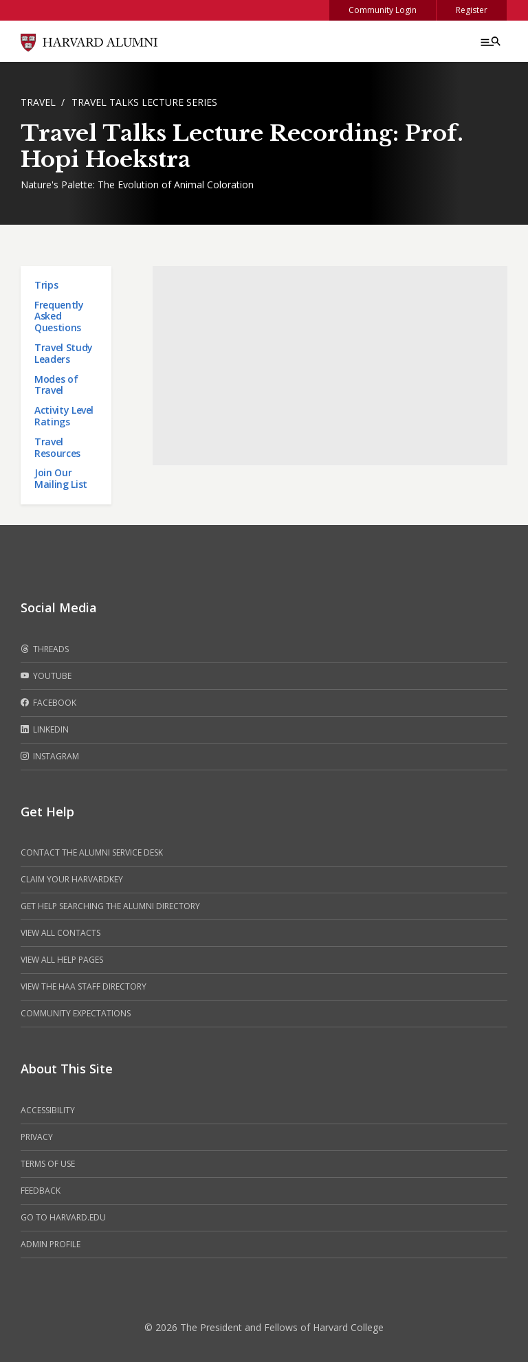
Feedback (40, 1190)
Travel (38, 102)
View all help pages (62, 959)
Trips (46, 284)
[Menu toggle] (489, 41)
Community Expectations (76, 1013)
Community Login (383, 10)
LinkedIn (45, 730)
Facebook (48, 703)
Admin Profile (50, 1244)
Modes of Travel (56, 384)
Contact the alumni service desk (92, 852)
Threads (45, 649)
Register (471, 10)
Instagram (50, 756)
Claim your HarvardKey (72, 879)
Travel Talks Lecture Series (144, 102)
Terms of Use (48, 1164)
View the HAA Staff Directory (83, 986)
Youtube (46, 676)
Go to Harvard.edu (63, 1217)
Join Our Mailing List (60, 478)
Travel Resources (57, 447)
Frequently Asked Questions (59, 316)
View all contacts (60, 933)
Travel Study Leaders (63, 353)
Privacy (37, 1137)
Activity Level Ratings (64, 415)
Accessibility (48, 1110)
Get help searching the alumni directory (110, 906)
